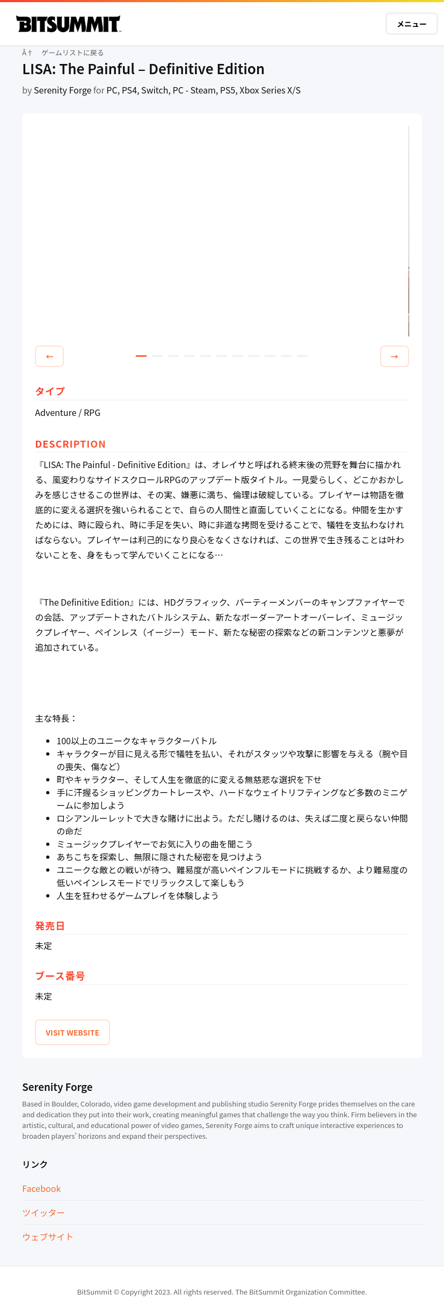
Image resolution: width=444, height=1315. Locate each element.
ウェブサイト (48, 1236)
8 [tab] (254, 356)
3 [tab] (173, 356)
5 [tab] (205, 356)
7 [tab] (237, 356)
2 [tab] (157, 356)
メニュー (412, 23)
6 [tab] (221, 356)
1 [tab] (141, 356)
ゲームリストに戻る (72, 52)
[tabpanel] (222, 231)
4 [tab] (189, 356)
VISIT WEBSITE (72, 1032)
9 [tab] (270, 356)
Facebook (41, 1188)
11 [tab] (302, 356)
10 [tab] (286, 356)
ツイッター (43, 1212)
